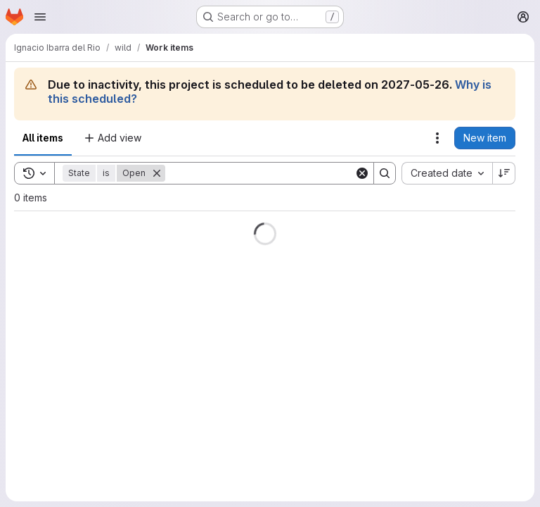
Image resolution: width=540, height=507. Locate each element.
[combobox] (446, 173)
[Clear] (362, 173)
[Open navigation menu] (40, 17)
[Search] (260, 173)
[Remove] (156, 173)
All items (42, 138)
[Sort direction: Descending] (504, 173)
